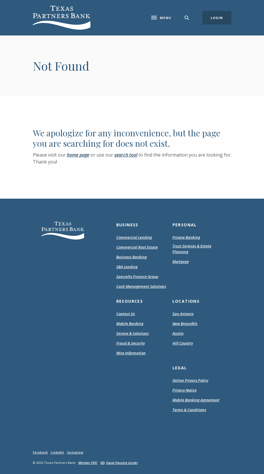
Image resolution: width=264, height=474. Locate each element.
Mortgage (180, 262)
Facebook (40, 452)
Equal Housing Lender (122, 462)
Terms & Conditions (189, 410)
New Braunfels (184, 323)
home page (78, 155)
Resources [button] (129, 301)
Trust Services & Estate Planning (191, 248)
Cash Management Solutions (141, 286)
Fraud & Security (130, 343)
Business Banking (131, 256)
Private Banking (186, 237)
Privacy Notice (184, 390)
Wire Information (131, 353)
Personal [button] (184, 224)
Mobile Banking (129, 323)
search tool (125, 155)
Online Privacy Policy (190, 380)
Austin (178, 333)
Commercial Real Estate (137, 247)
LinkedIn (57, 452)
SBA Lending (127, 266)
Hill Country (182, 343)
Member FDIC (88, 462)
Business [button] (127, 224)
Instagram (75, 452)
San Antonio (182, 313)
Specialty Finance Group (137, 276)
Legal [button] (179, 367)
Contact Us (125, 313)
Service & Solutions (132, 333)
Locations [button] (186, 301)
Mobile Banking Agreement (195, 400)
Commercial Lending (134, 237)
